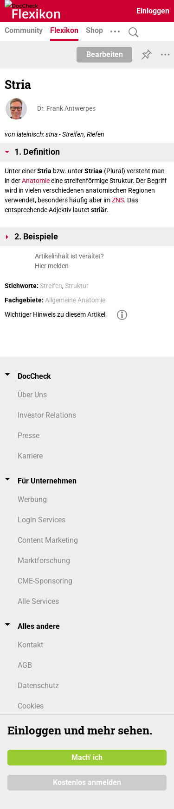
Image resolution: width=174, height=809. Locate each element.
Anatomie (36, 180)
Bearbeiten (104, 54)
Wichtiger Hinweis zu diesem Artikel (55, 314)
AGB (25, 665)
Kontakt (30, 644)
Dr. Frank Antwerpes (66, 108)
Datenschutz (38, 685)
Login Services (41, 519)
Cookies (31, 706)
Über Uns (32, 394)
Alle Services (38, 601)
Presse (28, 435)
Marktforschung (44, 560)
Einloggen (152, 10)
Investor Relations (47, 415)
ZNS (118, 200)
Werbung (32, 499)
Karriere (30, 456)
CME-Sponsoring (45, 581)
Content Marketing (48, 540)
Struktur (77, 285)
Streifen (51, 285)
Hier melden (52, 266)
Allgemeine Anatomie (75, 300)
